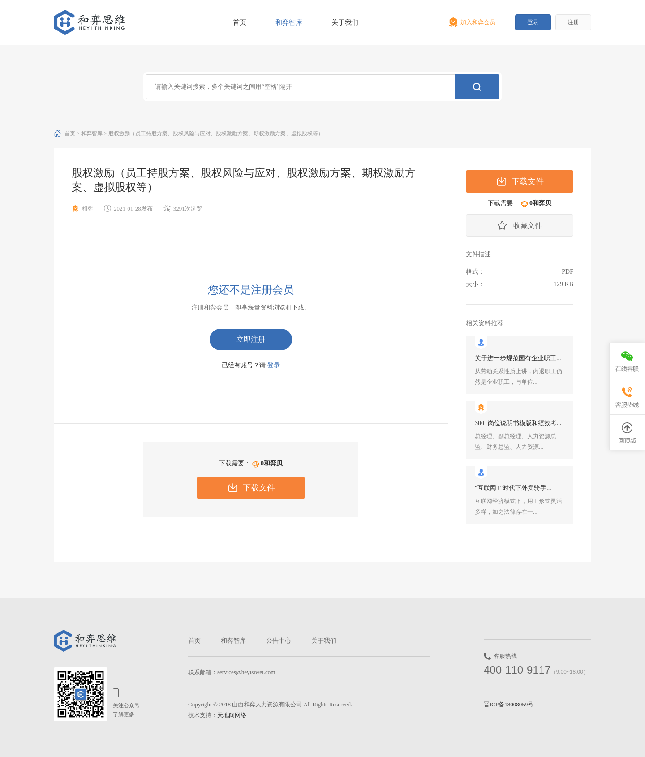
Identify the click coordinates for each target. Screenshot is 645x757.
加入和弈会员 (477, 22)
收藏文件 (527, 225)
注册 (573, 22)
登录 (533, 22)
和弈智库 (288, 22)
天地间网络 (231, 715)
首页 (239, 22)
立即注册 (250, 339)
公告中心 (278, 640)
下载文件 (259, 487)
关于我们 (344, 22)
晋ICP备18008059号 (508, 704)
